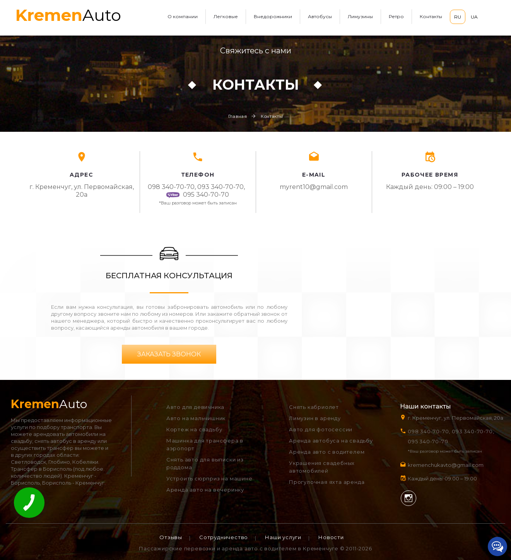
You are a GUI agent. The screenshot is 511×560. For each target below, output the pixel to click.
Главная (237, 116)
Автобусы (320, 16)
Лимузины (360, 16)
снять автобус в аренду (65, 441)
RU (457, 17)
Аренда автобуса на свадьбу (331, 440)
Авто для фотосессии (320, 429)
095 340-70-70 (197, 194)
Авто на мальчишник (196, 418)
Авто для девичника (195, 407)
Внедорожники (273, 16)
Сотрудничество (223, 537)
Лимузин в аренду (315, 418)
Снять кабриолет (314, 407)
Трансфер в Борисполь (41, 469)
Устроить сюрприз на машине (209, 478)
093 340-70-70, (222, 187)
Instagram (408, 498)
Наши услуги (283, 537)
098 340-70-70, (172, 187)
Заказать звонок (169, 354)
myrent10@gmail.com (314, 187)
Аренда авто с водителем (326, 452)
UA (474, 17)
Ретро (396, 16)
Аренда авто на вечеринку (205, 490)
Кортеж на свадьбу (194, 429)
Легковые (226, 16)
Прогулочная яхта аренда (326, 482)
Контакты (431, 16)
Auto (68, 15)
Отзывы (170, 537)
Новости (331, 537)
